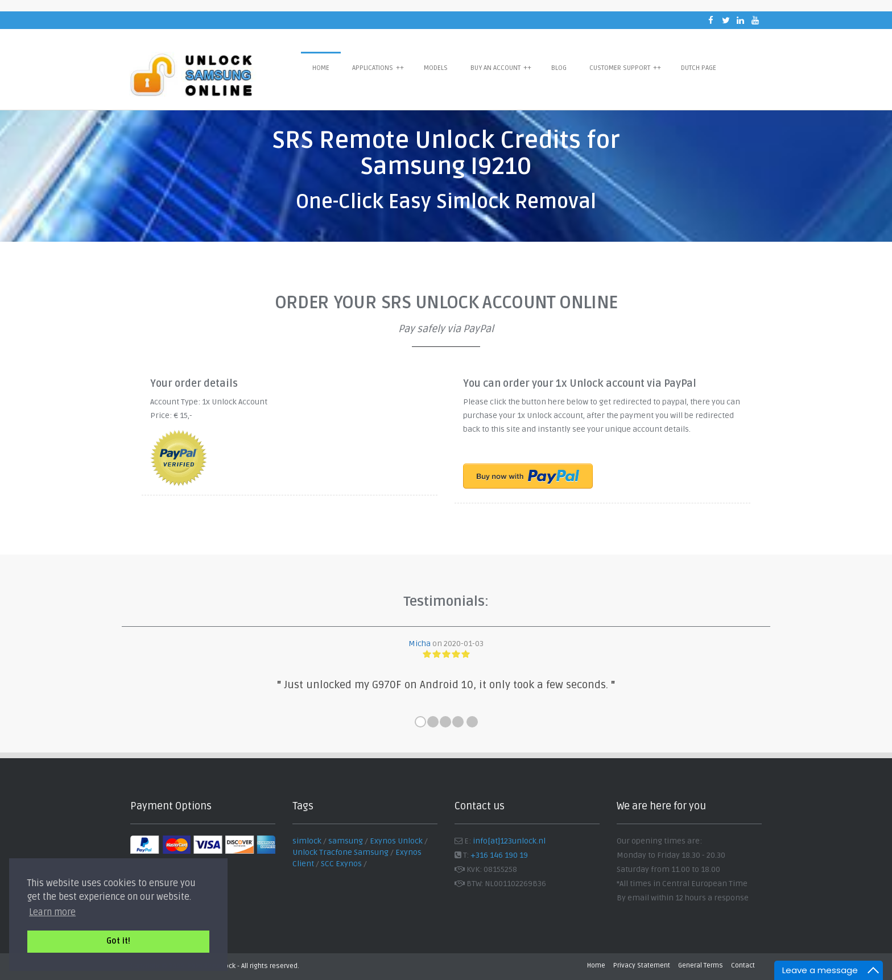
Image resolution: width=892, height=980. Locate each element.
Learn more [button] (52, 912)
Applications (378, 67)
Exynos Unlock (396, 841)
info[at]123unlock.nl (509, 841)
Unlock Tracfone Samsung (340, 852)
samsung (345, 841)
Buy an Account (500, 67)
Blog (559, 68)
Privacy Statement (641, 965)
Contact (743, 965)
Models (436, 68)
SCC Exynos (341, 864)
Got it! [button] (118, 941)
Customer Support (625, 67)
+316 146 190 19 (499, 855)
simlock (306, 841)
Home (320, 68)
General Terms (700, 965)
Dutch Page (698, 68)
